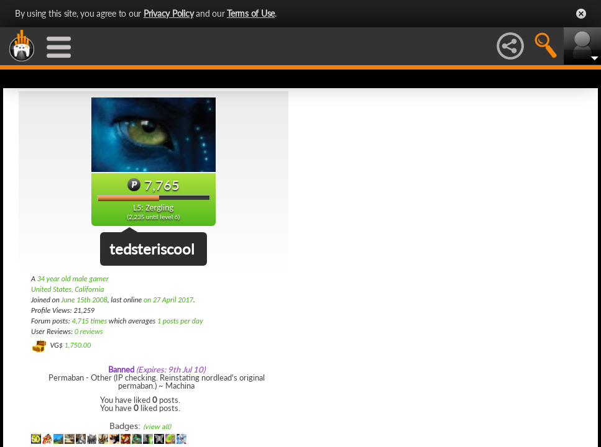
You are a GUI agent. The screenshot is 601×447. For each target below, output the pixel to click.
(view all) (157, 427)
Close (581, 14)
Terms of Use (251, 13)
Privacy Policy (169, 13)
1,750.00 (77, 345)
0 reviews (89, 331)
